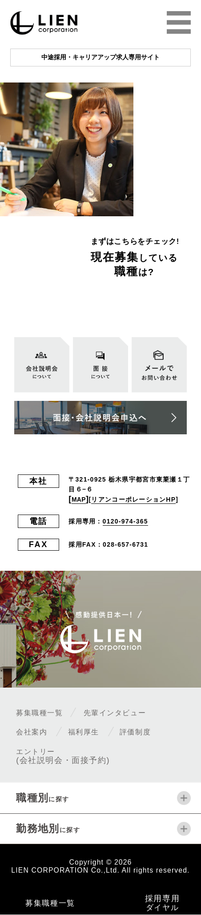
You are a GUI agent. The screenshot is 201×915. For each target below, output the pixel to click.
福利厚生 (95, 732)
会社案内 (35, 732)
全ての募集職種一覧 (123, 303)
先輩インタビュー (134, 712)
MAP (81, 499)
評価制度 (155, 732)
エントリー (64, 755)
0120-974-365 (125, 521)
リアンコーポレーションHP (138, 499)
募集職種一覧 (45, 712)
